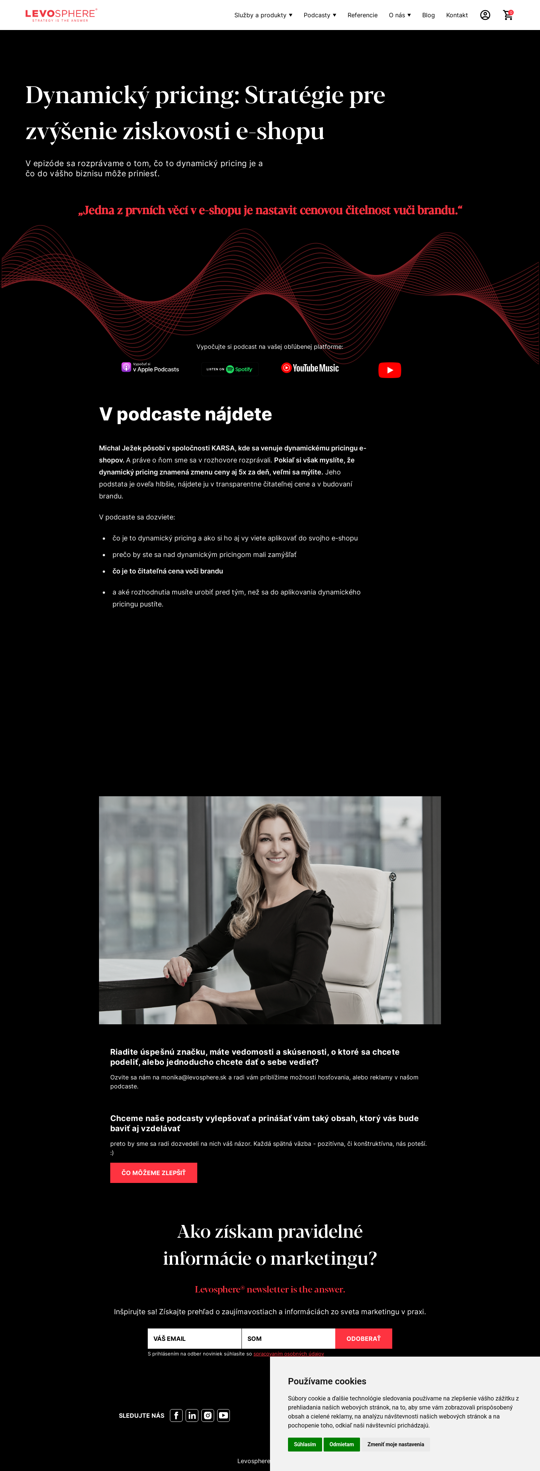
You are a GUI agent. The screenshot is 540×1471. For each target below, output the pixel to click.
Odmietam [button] (342, 1444)
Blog (428, 15)
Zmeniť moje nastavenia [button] (396, 1444)
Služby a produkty (260, 15)
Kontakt (457, 15)
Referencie (363, 15)
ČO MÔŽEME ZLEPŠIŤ (154, 1173)
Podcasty (317, 15)
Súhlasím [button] (305, 1444)
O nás (397, 15)
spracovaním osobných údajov (289, 1354)
